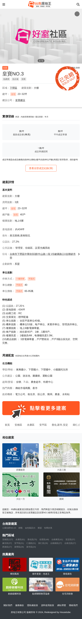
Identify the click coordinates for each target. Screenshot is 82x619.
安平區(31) (19, 543)
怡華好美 (48, 528)
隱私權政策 (32, 605)
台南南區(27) (56, 543)
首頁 (7, 425)
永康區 (30, 425)
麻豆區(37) (7, 543)
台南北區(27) (70, 543)
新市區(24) (31, 547)
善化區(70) (32, 539)
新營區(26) (19, 547)
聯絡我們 (73, 605)
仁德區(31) (31, 543)
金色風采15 (30, 528)
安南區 (18, 425)
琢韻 (40, 528)
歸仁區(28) (43, 543)
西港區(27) (7, 547)
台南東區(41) (57, 539)
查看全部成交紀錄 (41, 168)
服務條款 (19, 605)
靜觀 (21, 528)
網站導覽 (61, 605)
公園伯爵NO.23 (9, 528)
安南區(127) (7, 539)
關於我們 (8, 605)
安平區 (43, 425)
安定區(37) (70, 539)
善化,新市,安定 (60, 425)
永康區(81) (20, 539)
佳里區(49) (44, 539)
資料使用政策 (47, 605)
